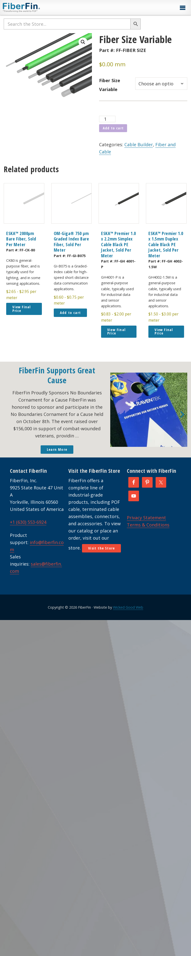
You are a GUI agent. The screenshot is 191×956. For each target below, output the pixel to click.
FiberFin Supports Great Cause (57, 375)
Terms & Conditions (148, 525)
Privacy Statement (146, 518)
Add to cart (113, 128)
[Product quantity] (107, 119)
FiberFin (30, 7)
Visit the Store (101, 548)
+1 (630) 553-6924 (28, 522)
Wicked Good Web (128, 607)
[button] (182, 8)
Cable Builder (138, 144)
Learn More (57, 449)
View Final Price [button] (21, 309)
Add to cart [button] (70, 312)
